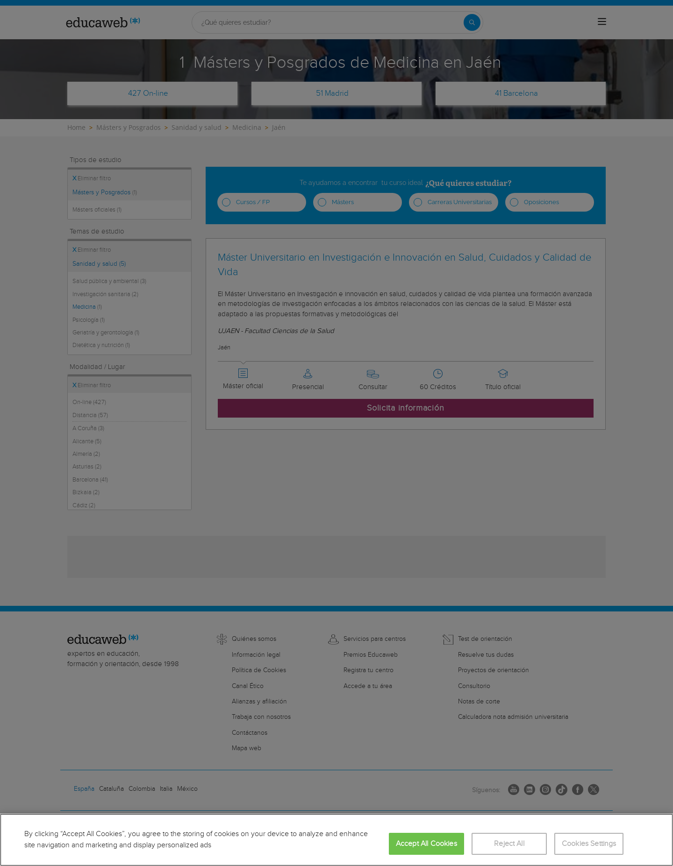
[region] (336, 840)
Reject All (509, 843)
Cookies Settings (589, 843)
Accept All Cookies (426, 843)
